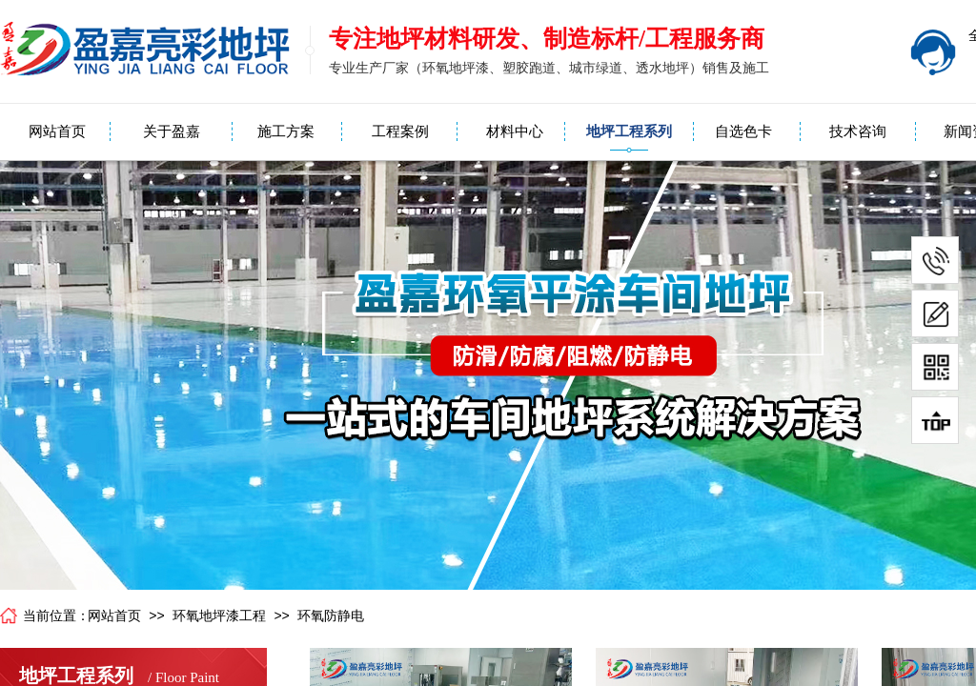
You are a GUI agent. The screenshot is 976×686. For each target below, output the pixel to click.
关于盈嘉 (171, 131)
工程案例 (400, 131)
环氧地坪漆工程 (219, 616)
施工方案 (286, 131)
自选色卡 (743, 131)
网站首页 (57, 131)
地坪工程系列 (629, 131)
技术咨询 (857, 131)
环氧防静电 (330, 616)
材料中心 (514, 131)
